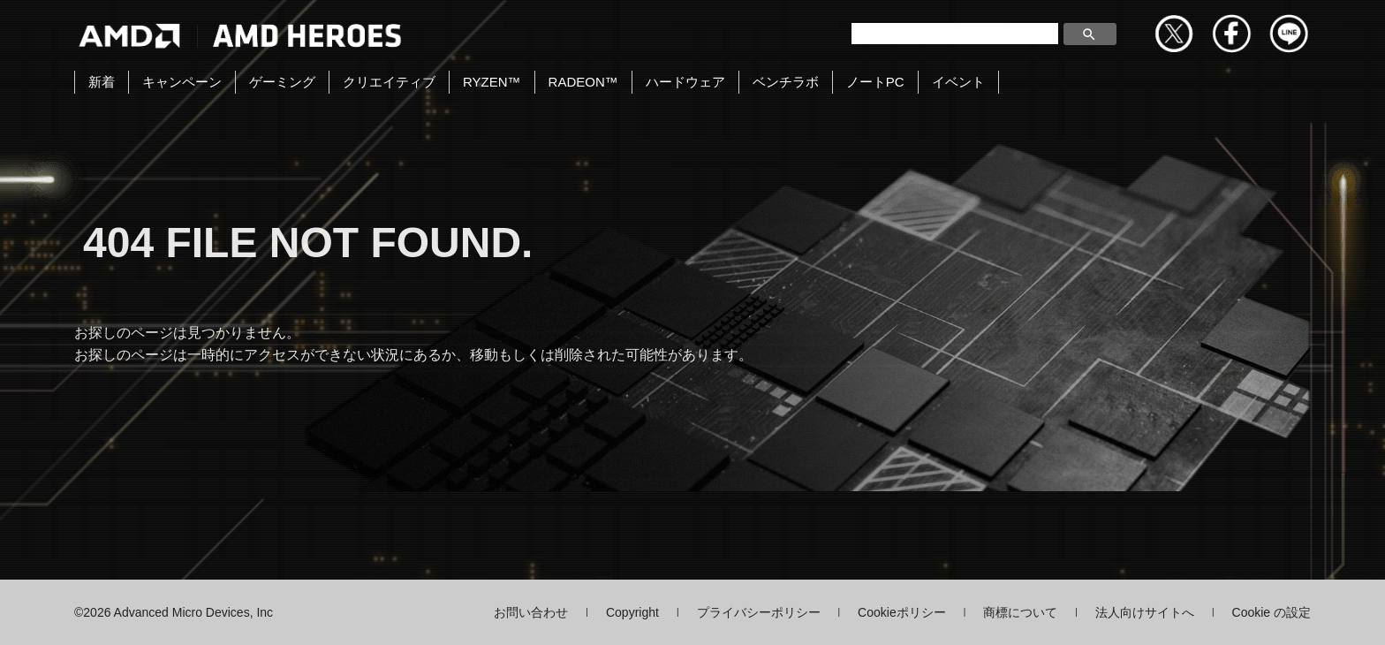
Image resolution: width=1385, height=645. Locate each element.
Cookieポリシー (902, 612)
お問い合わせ (531, 612)
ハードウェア (685, 81)
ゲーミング (282, 81)
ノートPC (875, 81)
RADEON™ (583, 81)
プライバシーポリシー (759, 612)
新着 (101, 81)
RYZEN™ (492, 81)
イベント (958, 81)
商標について (1020, 612)
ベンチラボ (786, 81)
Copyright (632, 612)
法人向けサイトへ (1144, 612)
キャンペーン (182, 81)
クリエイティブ (389, 81)
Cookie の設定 (1271, 612)
